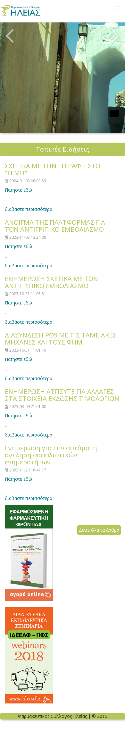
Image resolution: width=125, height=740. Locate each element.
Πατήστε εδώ (19, 190)
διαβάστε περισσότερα (28, 209)
